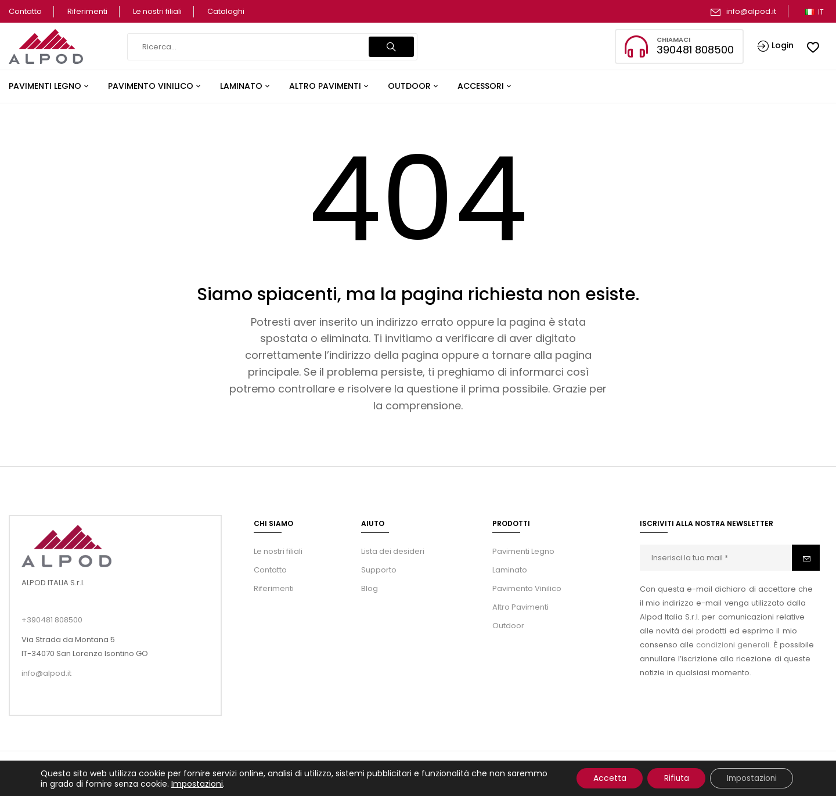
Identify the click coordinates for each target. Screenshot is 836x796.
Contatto (25, 11)
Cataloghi (225, 11)
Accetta (602, 778)
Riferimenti (87, 11)
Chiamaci (673, 39)
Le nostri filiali (157, 11)
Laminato (509, 569)
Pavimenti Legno (523, 551)
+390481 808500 (51, 619)
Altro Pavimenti (520, 607)
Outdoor (508, 625)
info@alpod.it (751, 11)
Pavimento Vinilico (526, 588)
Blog (369, 588)
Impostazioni (239, 783)
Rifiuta (671, 778)
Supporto (379, 569)
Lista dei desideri (392, 551)
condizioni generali (732, 644)
